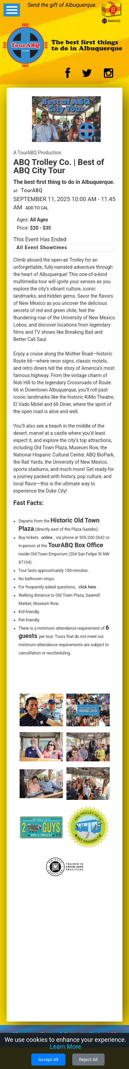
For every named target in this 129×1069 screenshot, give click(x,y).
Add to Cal (37, 208)
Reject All (88, 1059)
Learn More (65, 1046)
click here (87, 587)
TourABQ (32, 190)
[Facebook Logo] (68, 75)
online (46, 537)
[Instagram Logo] (108, 75)
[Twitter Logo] (87, 75)
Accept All (48, 1059)
